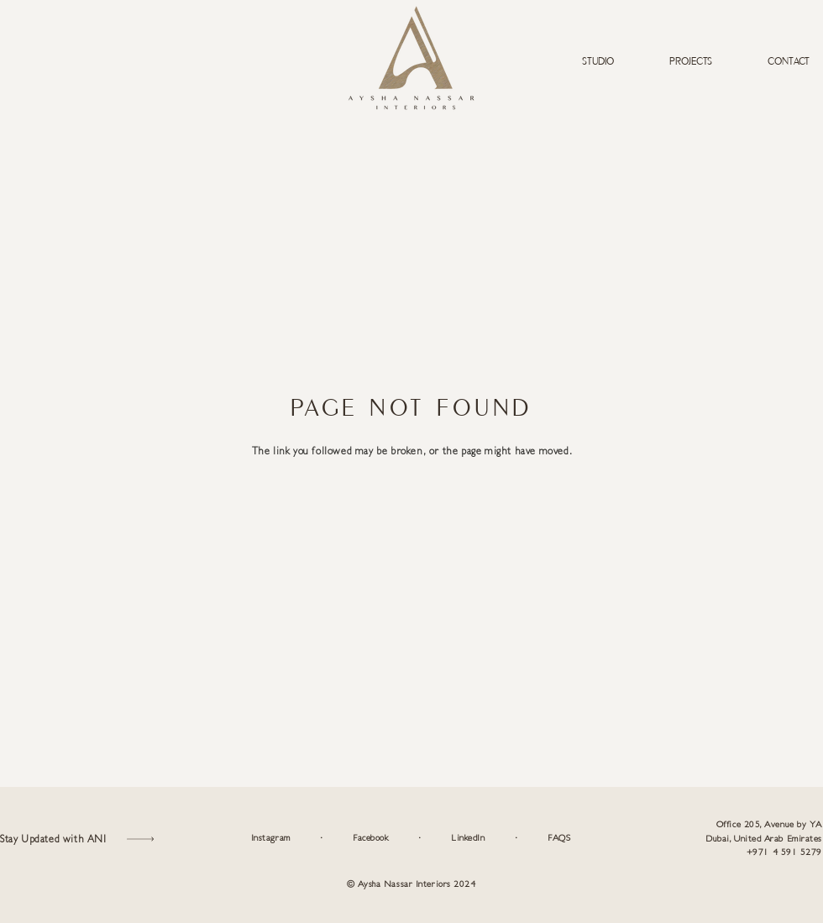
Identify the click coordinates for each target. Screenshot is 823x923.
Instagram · (302, 837)
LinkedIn (468, 837)
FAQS (559, 837)
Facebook (370, 837)
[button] (80, 839)
